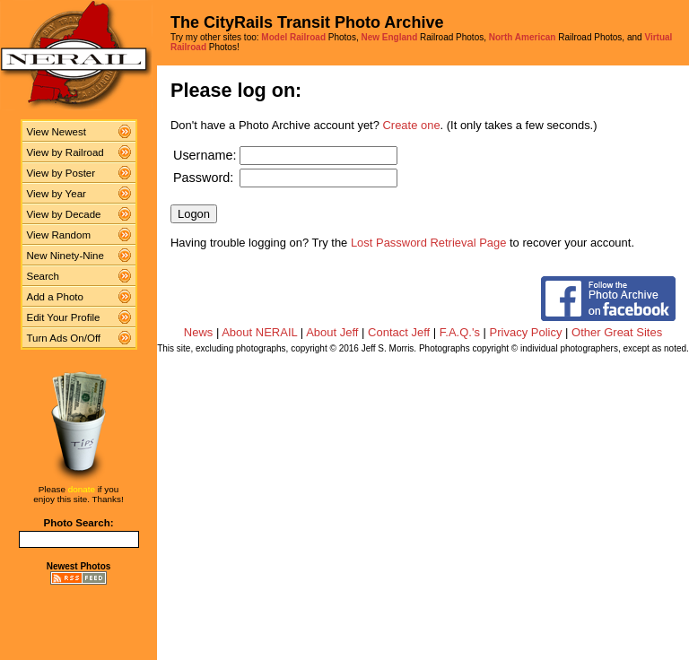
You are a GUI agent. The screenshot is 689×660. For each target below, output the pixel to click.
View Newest (56, 131)
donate (81, 489)
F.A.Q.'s (460, 332)
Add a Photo (55, 296)
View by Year (56, 193)
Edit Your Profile (63, 317)
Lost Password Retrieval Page (429, 242)
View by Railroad (65, 152)
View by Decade (64, 214)
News (199, 332)
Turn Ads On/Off (64, 338)
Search (43, 276)
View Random (59, 235)
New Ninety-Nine (65, 255)
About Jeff (332, 332)
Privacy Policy (526, 332)
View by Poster (61, 173)
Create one (411, 125)
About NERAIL (259, 332)
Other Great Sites (616, 332)
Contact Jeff (399, 332)
